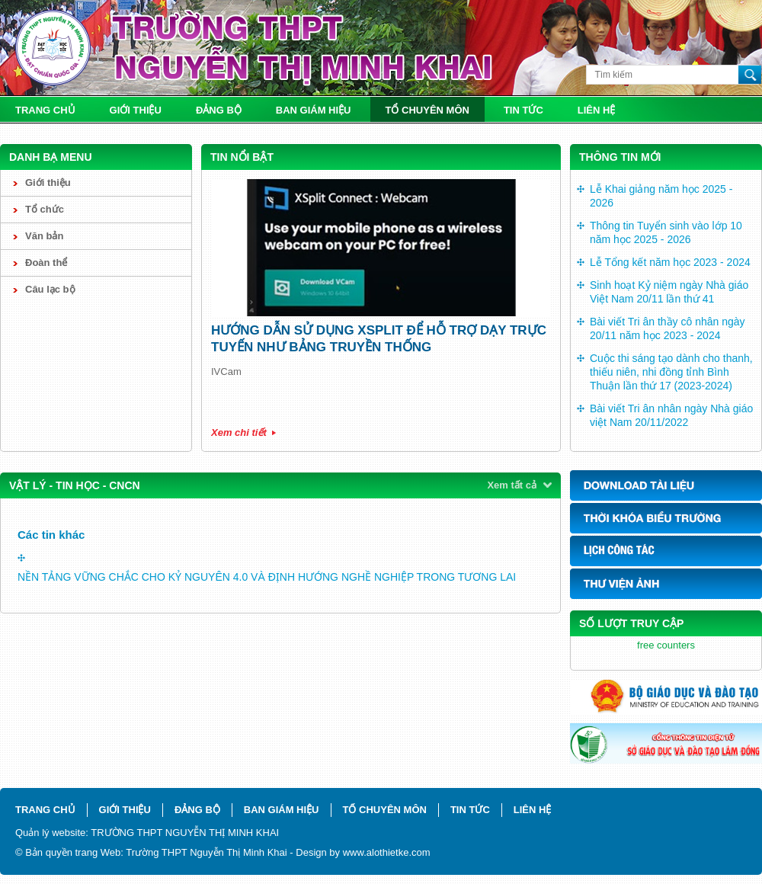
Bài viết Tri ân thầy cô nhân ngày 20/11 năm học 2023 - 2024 (667, 328)
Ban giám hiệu (313, 110)
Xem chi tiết (239, 432)
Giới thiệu (136, 110)
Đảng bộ (219, 110)
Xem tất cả (511, 485)
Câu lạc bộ (50, 289)
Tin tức (523, 110)
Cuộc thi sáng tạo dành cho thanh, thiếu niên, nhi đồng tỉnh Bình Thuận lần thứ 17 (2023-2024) (671, 372)
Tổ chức (44, 209)
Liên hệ (597, 110)
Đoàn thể (46, 262)
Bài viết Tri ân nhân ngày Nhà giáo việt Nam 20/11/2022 (671, 415)
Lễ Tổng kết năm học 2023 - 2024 (670, 262)
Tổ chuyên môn (427, 110)
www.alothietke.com (387, 852)
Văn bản (44, 236)
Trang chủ (45, 110)
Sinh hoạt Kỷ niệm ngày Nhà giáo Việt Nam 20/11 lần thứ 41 (669, 292)
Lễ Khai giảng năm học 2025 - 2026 (661, 196)
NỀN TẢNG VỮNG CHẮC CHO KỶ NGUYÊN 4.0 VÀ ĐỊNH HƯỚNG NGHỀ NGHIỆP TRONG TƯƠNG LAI (267, 577)
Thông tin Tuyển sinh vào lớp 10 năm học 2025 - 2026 (666, 232)
